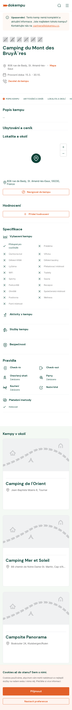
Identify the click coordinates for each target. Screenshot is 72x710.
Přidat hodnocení (36, 214)
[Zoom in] (63, 147)
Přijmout (36, 691)
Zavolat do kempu (18, 81)
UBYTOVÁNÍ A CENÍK (33, 98)
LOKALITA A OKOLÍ (57, 98)
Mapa (51, 65)
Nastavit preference (36, 701)
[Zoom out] (63, 153)
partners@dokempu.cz (46, 25)
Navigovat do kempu (36, 192)
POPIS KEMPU (12, 98)
